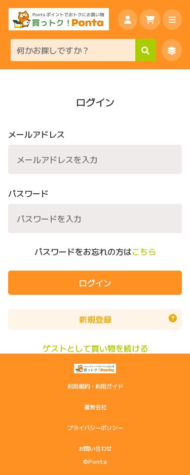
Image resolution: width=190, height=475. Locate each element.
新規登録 (128, 319)
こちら (144, 251)
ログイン (95, 283)
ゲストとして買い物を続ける (95, 348)
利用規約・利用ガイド (95, 386)
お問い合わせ (95, 448)
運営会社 (95, 407)
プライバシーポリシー (95, 427)
